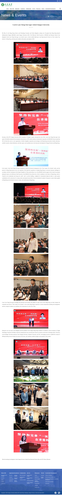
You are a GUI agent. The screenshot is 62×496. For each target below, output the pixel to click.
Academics (23, 8)
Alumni (43, 8)
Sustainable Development (50, 8)
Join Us (33, 8)
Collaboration (28, 8)
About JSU (12, 8)
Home (7, 8)
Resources (38, 8)
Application (17, 8)
